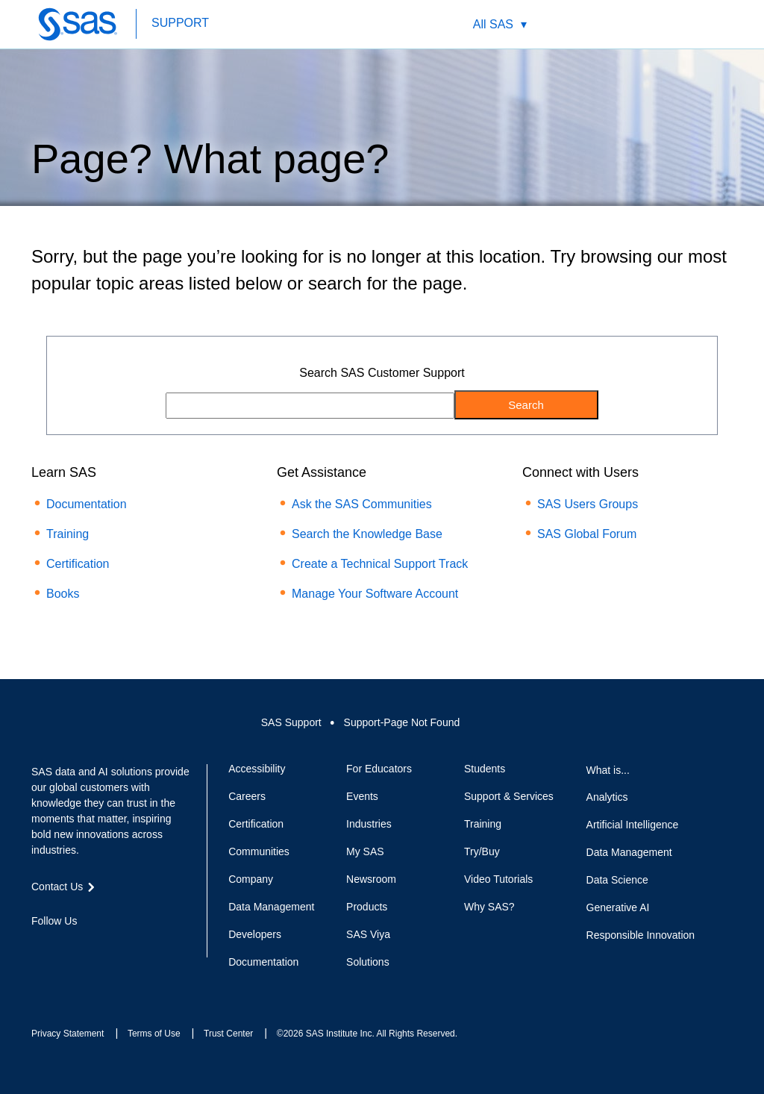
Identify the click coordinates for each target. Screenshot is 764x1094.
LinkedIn (92, 947)
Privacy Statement (67, 1033)
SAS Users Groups (587, 504)
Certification (77, 563)
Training (67, 534)
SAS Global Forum (586, 534)
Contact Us (664, 24)
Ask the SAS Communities (362, 504)
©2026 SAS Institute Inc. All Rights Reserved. (367, 1033)
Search (594, 24)
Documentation (86, 504)
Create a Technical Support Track (380, 563)
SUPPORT (180, 22)
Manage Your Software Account (375, 593)
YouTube (119, 947)
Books (62, 593)
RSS (146, 947)
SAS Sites (699, 24)
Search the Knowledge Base (367, 534)
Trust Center (228, 1033)
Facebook (38, 947)
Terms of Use (154, 1033)
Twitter (65, 947)
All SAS (493, 24)
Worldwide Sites (629, 24)
